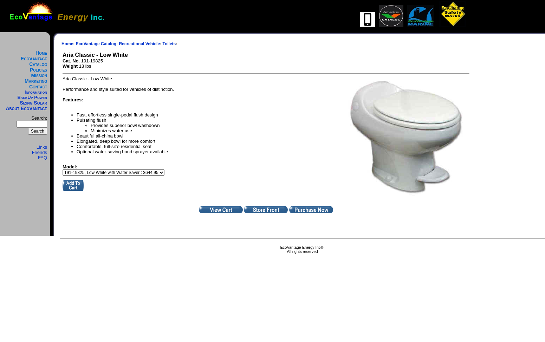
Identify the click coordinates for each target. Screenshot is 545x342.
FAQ (42, 157)
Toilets (169, 43)
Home (41, 53)
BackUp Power (32, 97)
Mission (39, 75)
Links (42, 147)
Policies (38, 70)
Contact (38, 86)
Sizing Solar (33, 103)
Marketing (36, 81)
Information (36, 92)
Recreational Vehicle (139, 43)
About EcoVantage (26, 108)
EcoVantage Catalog (34, 61)
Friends (39, 152)
